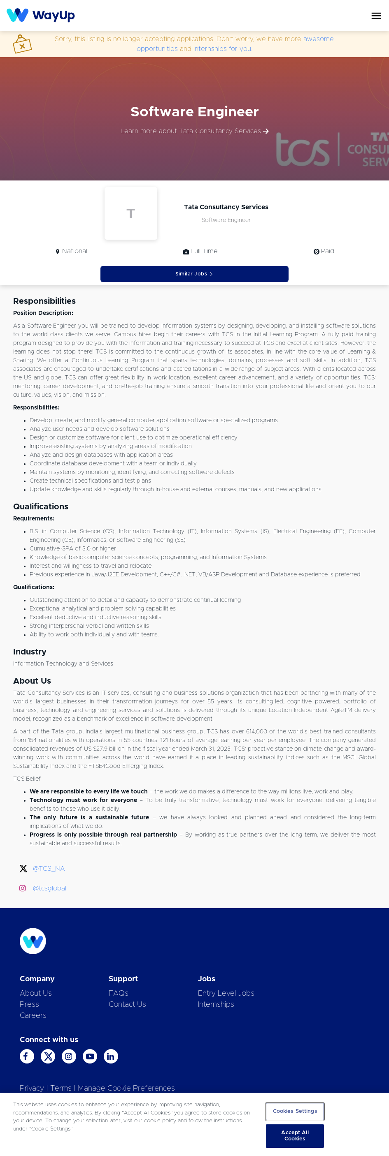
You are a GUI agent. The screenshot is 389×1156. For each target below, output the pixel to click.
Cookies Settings (295, 1111)
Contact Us (127, 1004)
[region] (194, 1124)
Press (29, 1004)
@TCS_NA (49, 868)
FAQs (118, 993)
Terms (61, 1088)
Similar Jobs (194, 274)
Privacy (32, 1088)
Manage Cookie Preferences (126, 1088)
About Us (36, 993)
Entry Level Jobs (226, 993)
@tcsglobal (49, 888)
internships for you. (222, 49)
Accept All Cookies (294, 1136)
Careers (33, 1016)
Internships (216, 1004)
